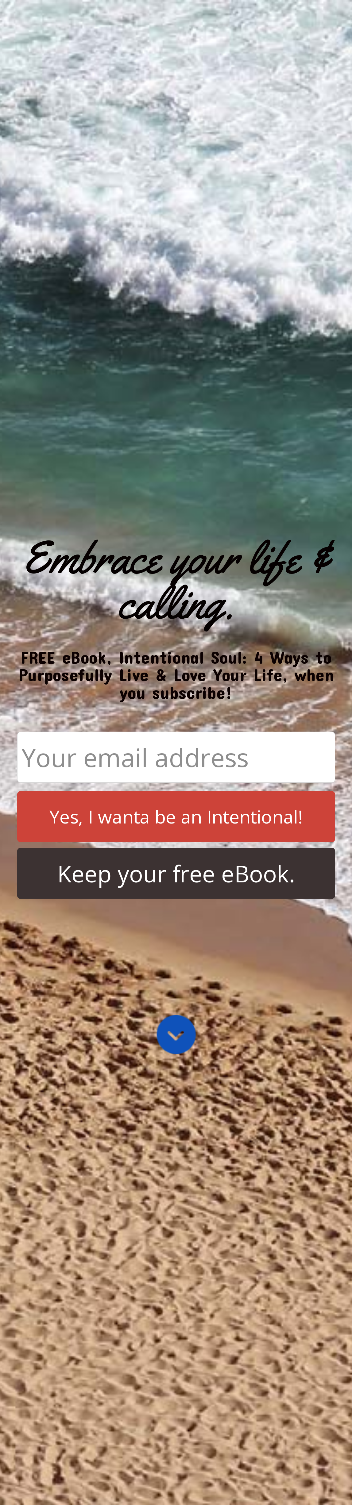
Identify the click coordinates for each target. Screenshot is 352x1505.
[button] (176, 580)
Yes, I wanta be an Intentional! (176, 816)
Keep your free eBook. (176, 873)
